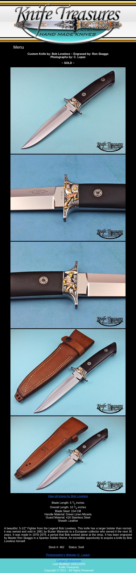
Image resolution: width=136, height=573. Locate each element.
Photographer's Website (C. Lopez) (68, 554)
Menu (18, 47)
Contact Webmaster (68, 560)
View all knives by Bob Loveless (68, 496)
